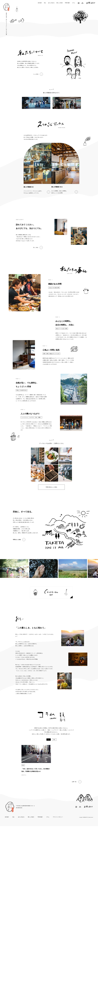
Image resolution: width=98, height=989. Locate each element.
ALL (48, 902)
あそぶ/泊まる (51, 2)
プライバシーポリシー (58, 979)
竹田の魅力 (67, 2)
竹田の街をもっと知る (51, 615)
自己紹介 (40, 2)
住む (45, 2)
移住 (54, 902)
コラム (73, 2)
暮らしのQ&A (60, 2)
